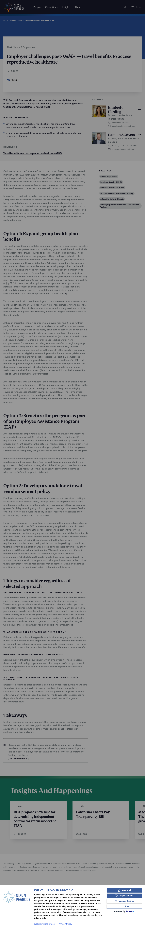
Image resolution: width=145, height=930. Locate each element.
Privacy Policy (65, 924)
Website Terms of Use (44, 924)
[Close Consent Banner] (124, 906)
